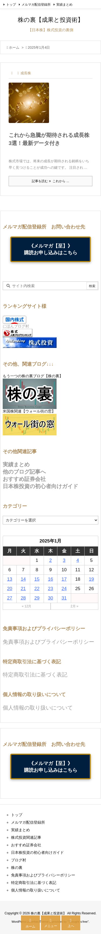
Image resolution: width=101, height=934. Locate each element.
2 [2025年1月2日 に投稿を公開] (50, 560)
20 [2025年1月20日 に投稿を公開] (9, 588)
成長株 (25, 73)
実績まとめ (64, 4)
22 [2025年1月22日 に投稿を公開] (36, 588)
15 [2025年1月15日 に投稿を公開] (36, 579)
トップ (11, 4)
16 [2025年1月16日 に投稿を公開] (50, 579)
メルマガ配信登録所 (36, 4)
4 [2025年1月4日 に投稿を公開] (77, 560)
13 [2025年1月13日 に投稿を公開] (9, 579)
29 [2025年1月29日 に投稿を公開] (36, 598)
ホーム (14, 47)
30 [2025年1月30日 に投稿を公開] (50, 598)
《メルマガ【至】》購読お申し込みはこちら (50, 249)
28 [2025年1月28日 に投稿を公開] (23, 598)
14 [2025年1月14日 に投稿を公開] (23, 579)
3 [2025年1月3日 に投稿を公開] (64, 560)
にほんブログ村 (16, 326)
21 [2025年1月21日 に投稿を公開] (23, 588)
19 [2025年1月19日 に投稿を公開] (91, 579)
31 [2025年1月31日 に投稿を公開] (64, 598)
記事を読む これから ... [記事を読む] (50, 181)
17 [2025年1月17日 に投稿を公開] (64, 579)
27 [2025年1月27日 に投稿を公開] (9, 598)
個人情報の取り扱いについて (38, 708)
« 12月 (26, 606)
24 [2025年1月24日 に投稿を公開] (64, 588)
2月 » (74, 606)
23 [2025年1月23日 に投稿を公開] (50, 588)
